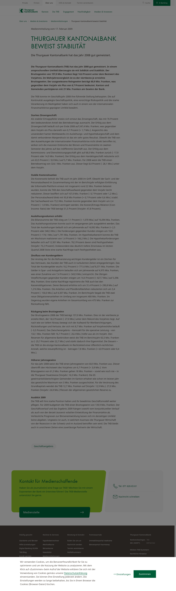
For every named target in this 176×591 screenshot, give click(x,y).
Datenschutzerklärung (75, 573)
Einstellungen (123, 574)
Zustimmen (145, 574)
